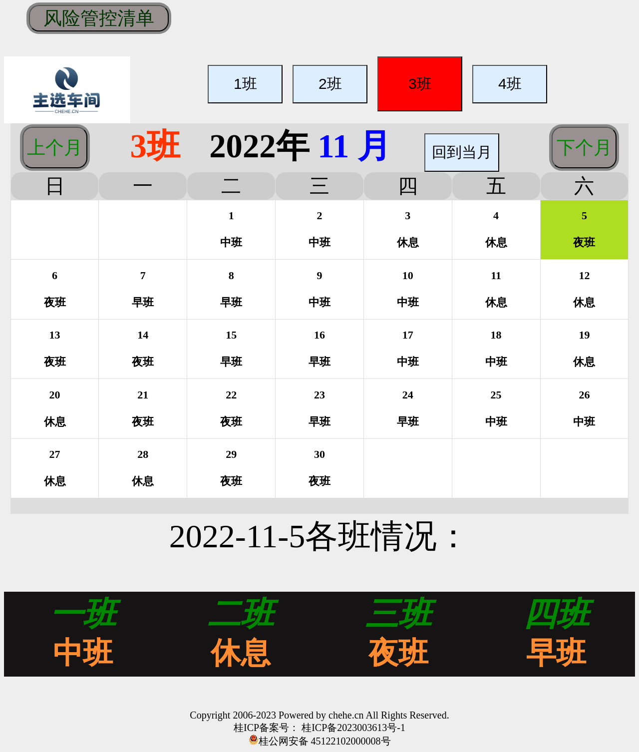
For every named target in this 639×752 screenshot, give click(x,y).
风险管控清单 (98, 17)
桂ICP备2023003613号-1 (352, 727)
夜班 (398, 653)
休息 (241, 653)
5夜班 (584, 229)
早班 (556, 653)
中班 (83, 653)
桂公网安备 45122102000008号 (325, 741)
